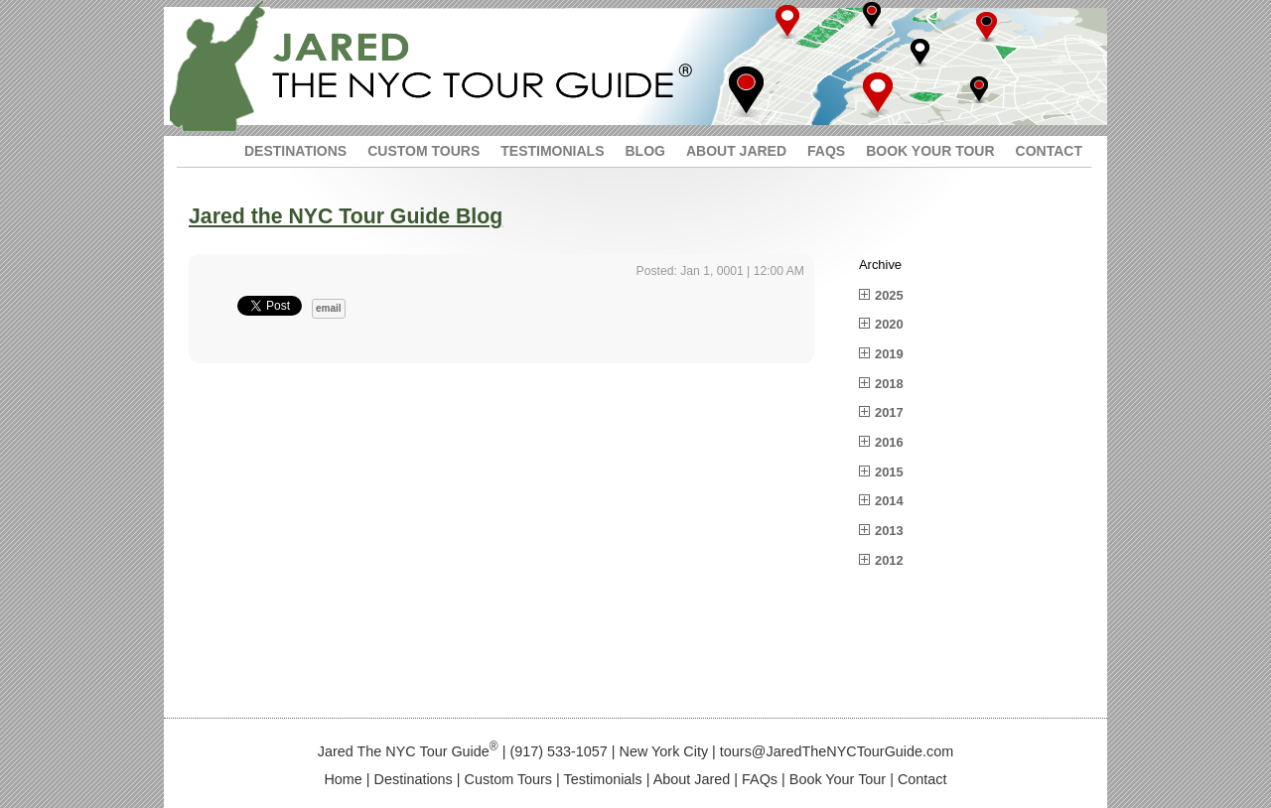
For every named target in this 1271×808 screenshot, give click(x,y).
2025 (889, 295)
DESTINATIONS (295, 151)
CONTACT (1049, 151)
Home (342, 779)
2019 (889, 353)
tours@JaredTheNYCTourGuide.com (836, 751)
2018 (889, 383)
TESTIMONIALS (552, 151)
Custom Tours (509, 779)
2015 (889, 472)
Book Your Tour (837, 779)
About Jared (692, 779)
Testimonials (603, 779)
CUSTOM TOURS (423, 151)
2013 (889, 530)
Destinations (413, 779)
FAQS (826, 151)
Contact (922, 779)
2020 (889, 324)
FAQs (759, 779)
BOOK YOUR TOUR (930, 151)
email (329, 308)
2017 (889, 412)
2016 (889, 442)
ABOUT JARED (736, 151)
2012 (889, 560)
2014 (889, 500)
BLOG (644, 151)
